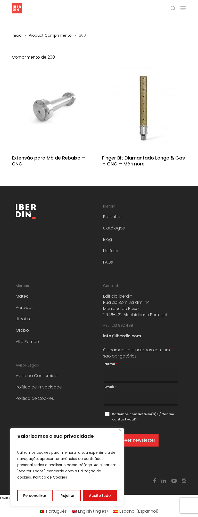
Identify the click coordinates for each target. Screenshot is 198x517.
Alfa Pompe (27, 342)
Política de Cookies (50, 477)
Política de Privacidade (39, 387)
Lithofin (23, 319)
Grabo (22, 330)
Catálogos (114, 228)
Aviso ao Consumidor (37, 376)
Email (110, 387)
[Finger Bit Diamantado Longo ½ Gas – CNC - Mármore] (143, 108)
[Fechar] (120, 430)
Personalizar (34, 495)
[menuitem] (53, 511)
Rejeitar (68, 495)
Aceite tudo (100, 495)
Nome (110, 364)
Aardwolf (25, 308)
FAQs (108, 262)
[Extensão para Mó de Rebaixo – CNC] (53, 108)
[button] (183, 8)
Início (17, 35)
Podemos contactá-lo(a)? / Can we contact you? (143, 416)
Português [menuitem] (56, 511)
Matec (22, 296)
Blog (107, 239)
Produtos (112, 217)
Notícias (111, 251)
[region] (67, 467)
